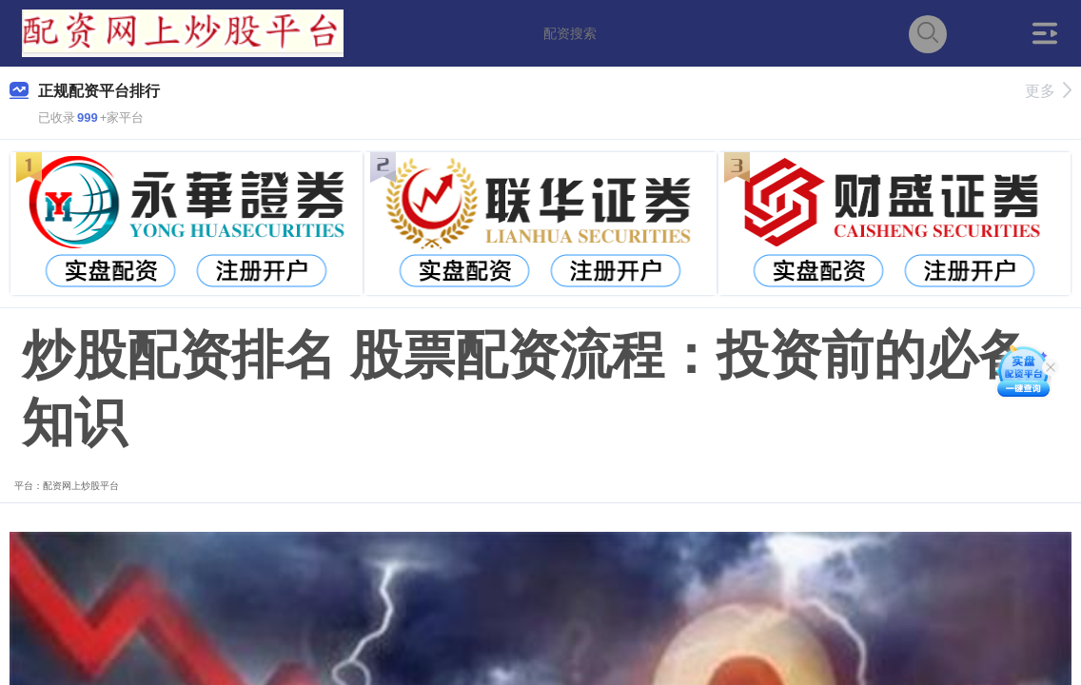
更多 (1048, 91)
